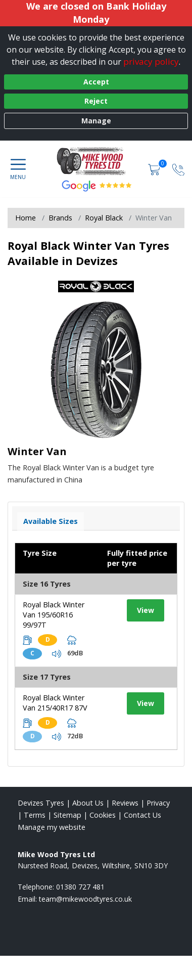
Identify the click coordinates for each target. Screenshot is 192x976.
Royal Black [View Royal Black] (104, 218)
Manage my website (51, 827)
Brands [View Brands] (60, 218)
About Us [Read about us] (88, 803)
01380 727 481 (80, 887)
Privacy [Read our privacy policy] (158, 803)
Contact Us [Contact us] (142, 815)
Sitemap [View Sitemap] (67, 815)
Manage (96, 120)
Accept (96, 81)
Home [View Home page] (25, 218)
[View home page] (96, 161)
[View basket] (155, 168)
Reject (96, 101)
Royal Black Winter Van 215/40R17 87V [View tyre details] (55, 703)
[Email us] (85, 899)
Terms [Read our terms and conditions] (34, 815)
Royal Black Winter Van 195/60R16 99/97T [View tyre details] (53, 615)
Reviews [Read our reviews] (125, 803)
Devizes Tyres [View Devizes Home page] (41, 803)
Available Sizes (50, 521)
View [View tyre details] (145, 610)
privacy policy (151, 61)
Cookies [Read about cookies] (102, 815)
